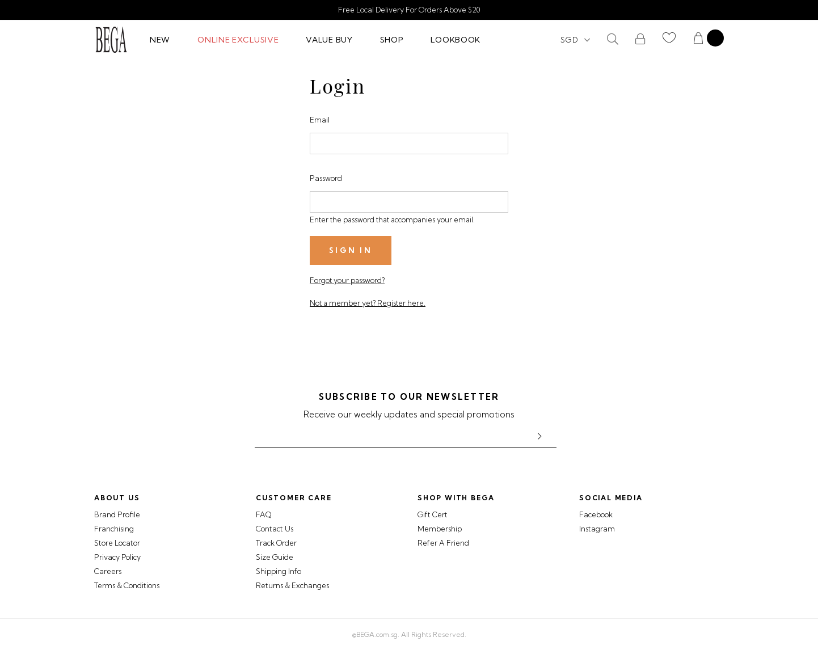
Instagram (597, 528)
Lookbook (455, 40)
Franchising (114, 528)
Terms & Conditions (126, 585)
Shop (392, 40)
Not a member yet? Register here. (367, 302)
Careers (107, 571)
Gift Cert (433, 514)
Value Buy (329, 40)
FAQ (263, 514)
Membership (440, 528)
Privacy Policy (117, 557)
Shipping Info (278, 571)
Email (320, 119)
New (160, 40)
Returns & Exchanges (292, 585)
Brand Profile (117, 514)
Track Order (276, 542)
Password (326, 178)
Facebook (596, 514)
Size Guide (274, 557)
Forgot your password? (347, 280)
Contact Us (274, 528)
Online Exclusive (238, 40)
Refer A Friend (443, 542)
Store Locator (117, 542)
